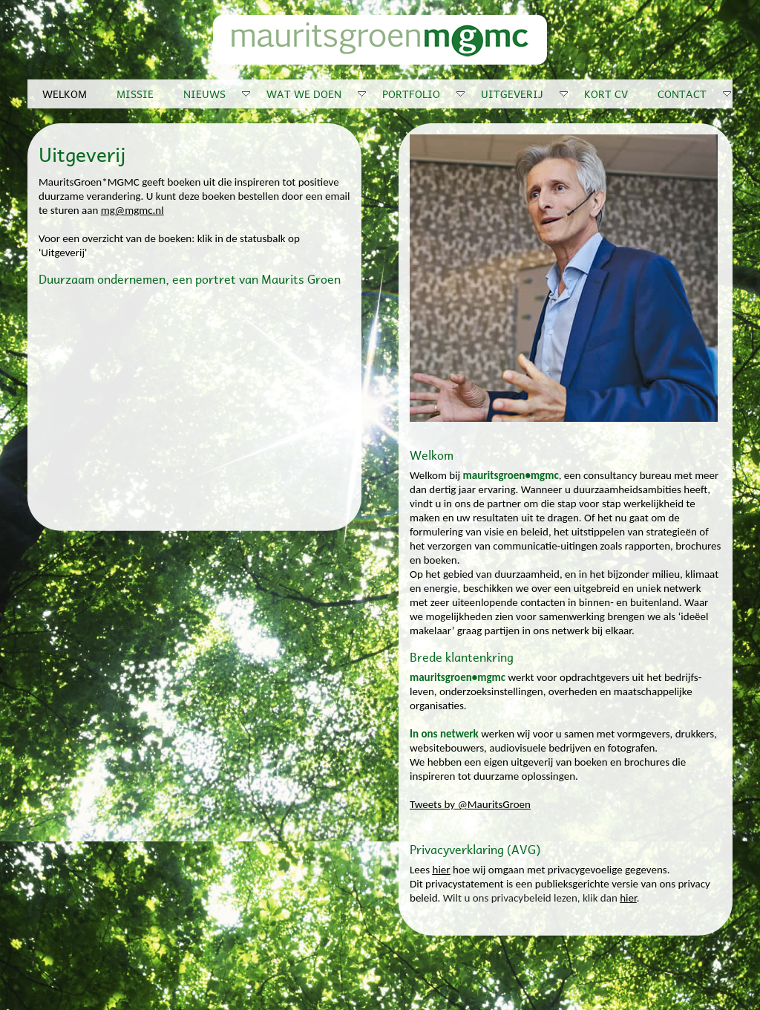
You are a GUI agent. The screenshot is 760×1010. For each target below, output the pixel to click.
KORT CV (606, 93)
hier (442, 869)
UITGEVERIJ (525, 93)
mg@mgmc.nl (132, 210)
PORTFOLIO (424, 93)
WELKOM (64, 93)
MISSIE (135, 93)
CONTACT (695, 93)
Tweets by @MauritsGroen (470, 804)
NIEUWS (217, 93)
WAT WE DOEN (316, 93)
